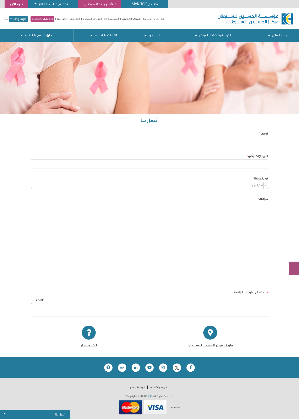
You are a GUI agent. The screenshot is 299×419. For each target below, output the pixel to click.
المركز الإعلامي (131, 19)
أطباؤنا (147, 19)
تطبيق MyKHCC (145, 4)
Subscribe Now (291, 253)
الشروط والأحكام (159, 387)
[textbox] (148, 185)
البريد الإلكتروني (258, 156)
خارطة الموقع (137, 387)
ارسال (40, 299)
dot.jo (149, 396)
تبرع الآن (291, 237)
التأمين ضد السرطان (100, 4)
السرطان (154, 35)
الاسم (264, 133)
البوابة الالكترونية (42, 18)
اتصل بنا (62, 19)
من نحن (159, 19)
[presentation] (236, 274)
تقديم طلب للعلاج (53, 4)
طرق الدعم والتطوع (38, 35)
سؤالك (263, 198)
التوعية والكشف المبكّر (215, 35)
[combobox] (149, 185)
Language (18, 19)
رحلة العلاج (279, 35)
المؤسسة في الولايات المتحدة (101, 19)
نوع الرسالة (261, 178)
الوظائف (75, 19)
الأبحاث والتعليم (105, 35)
